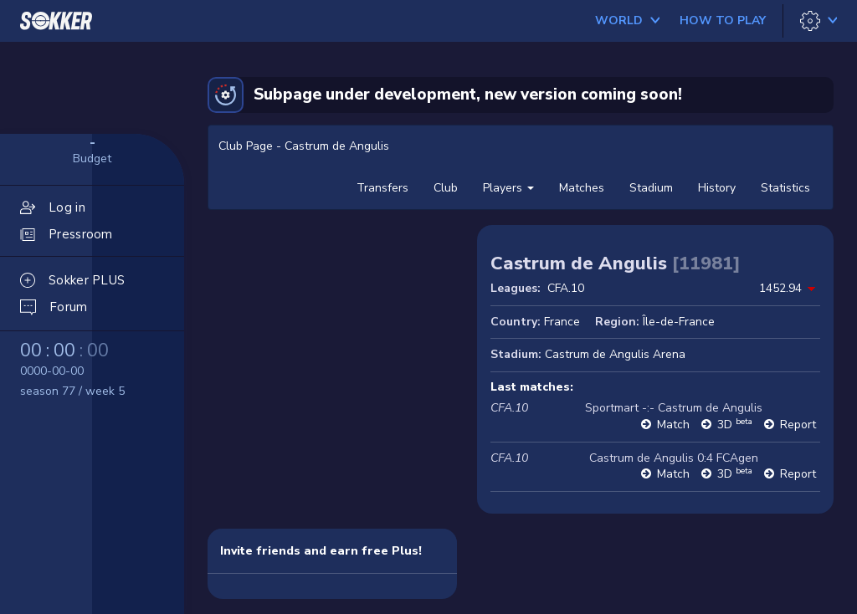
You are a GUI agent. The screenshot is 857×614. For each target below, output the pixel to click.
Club (446, 188)
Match (673, 424)
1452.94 (780, 288)
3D (734, 424)
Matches (581, 188)
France (562, 322)
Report (798, 424)
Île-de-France (679, 322)
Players (508, 188)
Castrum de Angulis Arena (615, 354)
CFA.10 (565, 288)
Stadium (651, 188)
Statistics (785, 188)
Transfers (382, 188)
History (717, 188)
